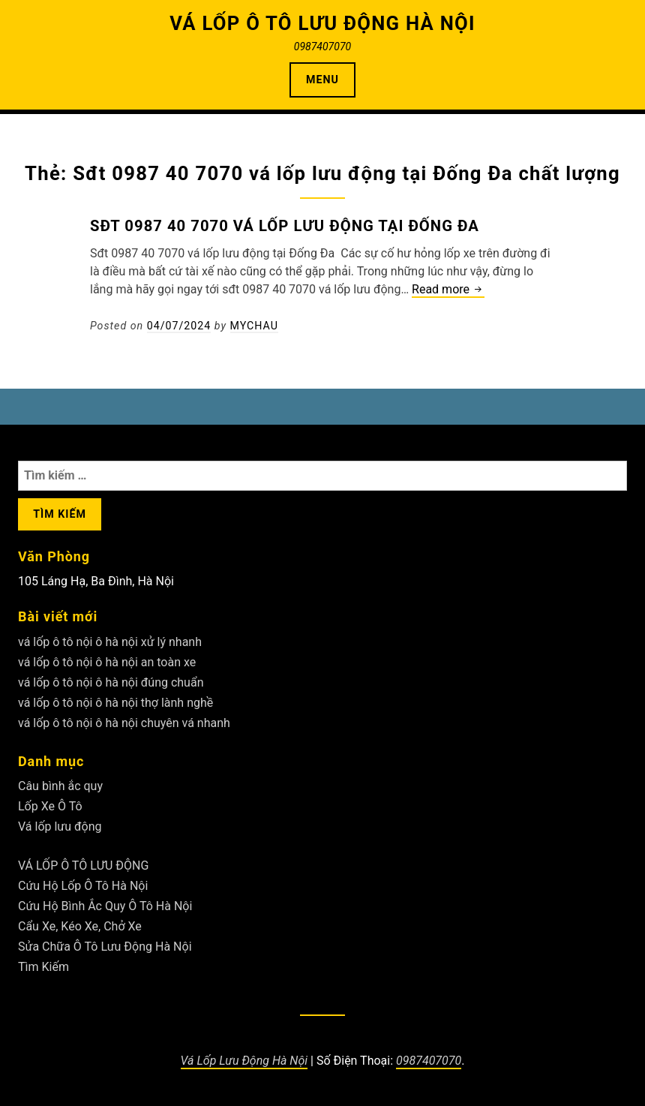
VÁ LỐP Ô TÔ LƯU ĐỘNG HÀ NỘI (323, 23)
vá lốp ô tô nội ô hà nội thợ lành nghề (115, 703)
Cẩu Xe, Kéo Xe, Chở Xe (80, 926)
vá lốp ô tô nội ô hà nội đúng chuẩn (110, 682)
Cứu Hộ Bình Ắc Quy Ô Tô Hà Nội (105, 906)
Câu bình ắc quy (60, 786)
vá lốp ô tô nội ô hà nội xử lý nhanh (110, 642)
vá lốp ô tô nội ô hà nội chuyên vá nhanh (124, 723)
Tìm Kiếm (43, 967)
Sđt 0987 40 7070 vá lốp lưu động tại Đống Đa (284, 226)
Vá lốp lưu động (60, 826)
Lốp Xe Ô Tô (50, 806)
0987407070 (428, 1060)
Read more (448, 290)
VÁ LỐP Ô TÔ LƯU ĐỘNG (83, 865)
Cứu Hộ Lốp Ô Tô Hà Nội (83, 886)
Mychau (254, 326)
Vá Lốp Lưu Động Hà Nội (244, 1060)
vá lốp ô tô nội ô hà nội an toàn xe (107, 662)
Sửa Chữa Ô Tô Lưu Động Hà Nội (105, 946)
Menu (322, 80)
